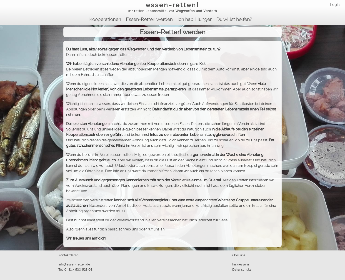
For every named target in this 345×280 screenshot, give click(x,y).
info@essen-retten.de (74, 264)
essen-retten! (172, 7)
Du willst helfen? (234, 19)
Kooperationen (105, 19)
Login (335, 4)
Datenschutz (241, 269)
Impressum (240, 264)
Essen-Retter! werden (149, 19)
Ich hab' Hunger (195, 19)
